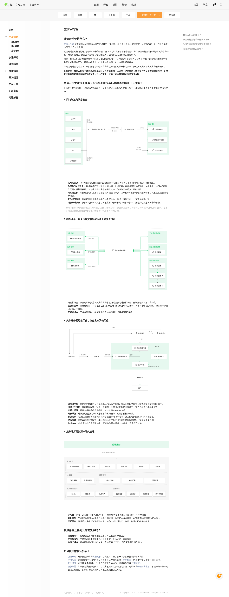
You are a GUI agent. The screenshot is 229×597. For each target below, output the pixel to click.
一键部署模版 (143, 566)
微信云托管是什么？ (192, 35)
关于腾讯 (68, 592)
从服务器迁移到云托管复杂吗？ (197, 44)
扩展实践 (13, 91)
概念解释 (15, 46)
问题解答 (13, 97)
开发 (105, 4)
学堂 (205, 4)
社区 (196, 4)
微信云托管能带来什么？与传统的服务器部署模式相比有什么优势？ (197, 39)
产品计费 (13, 84)
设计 (115, 4)
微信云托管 (69, 44)
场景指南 (13, 64)
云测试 (172, 15)
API (95, 15)
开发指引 (13, 77)
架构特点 (15, 42)
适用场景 (15, 50)
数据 (133, 4)
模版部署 (72, 566)
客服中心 (100, 592)
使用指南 (72, 560)
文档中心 (78, 592)
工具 (128, 15)
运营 (124, 4)
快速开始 (13, 57)
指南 (65, 15)
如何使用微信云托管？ (193, 49)
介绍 (96, 4)
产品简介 (13, 37)
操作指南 (13, 71)
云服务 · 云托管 (149, 15)
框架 (80, 15)
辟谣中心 (89, 592)
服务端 (112, 15)
